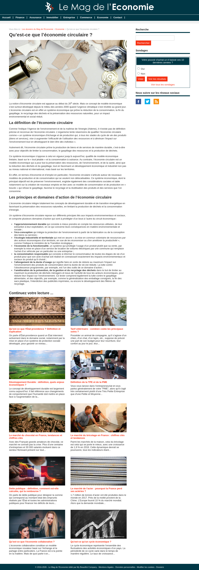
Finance (20, 17)
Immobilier (52, 17)
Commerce (86, 17)
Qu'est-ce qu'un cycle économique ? (91, 541)
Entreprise (69, 17)
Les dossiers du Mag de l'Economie (37, 29)
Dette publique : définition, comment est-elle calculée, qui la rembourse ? (34, 490)
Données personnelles (125, 567)
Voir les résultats (157, 79)
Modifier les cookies (145, 567)
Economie (102, 17)
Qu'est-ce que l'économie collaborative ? (32, 541)
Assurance (35, 17)
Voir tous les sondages (163, 84)
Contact (117, 17)
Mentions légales (106, 567)
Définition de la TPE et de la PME (89, 382)
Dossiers (160, 567)
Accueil (6, 17)
